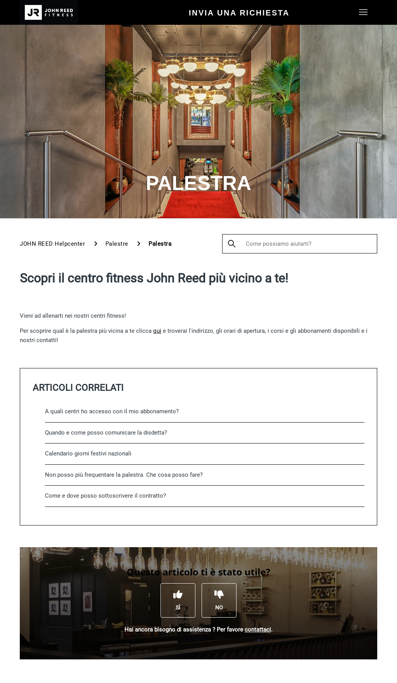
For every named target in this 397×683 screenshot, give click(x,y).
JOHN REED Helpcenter (52, 243)
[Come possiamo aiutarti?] (299, 243)
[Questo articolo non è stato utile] (219, 600)
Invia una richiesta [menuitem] (239, 13)
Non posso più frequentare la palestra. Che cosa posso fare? (124, 474)
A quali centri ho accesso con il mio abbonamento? (112, 411)
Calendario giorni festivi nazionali (88, 453)
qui (157, 330)
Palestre (116, 243)
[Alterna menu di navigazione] (363, 12)
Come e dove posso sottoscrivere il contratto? (105, 495)
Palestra (159, 243)
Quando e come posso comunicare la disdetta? (106, 432)
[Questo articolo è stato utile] (178, 600)
